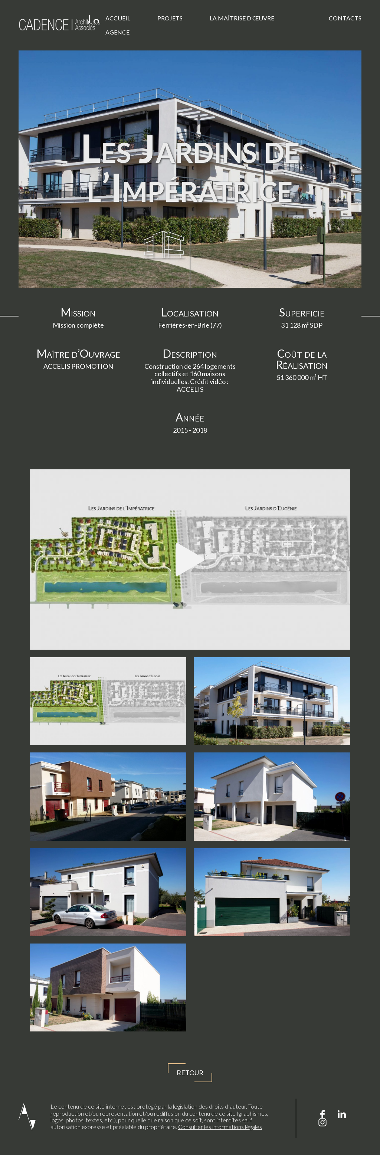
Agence (117, 32)
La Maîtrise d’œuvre (242, 18)
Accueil (117, 18)
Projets (170, 18)
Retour (190, 1073)
